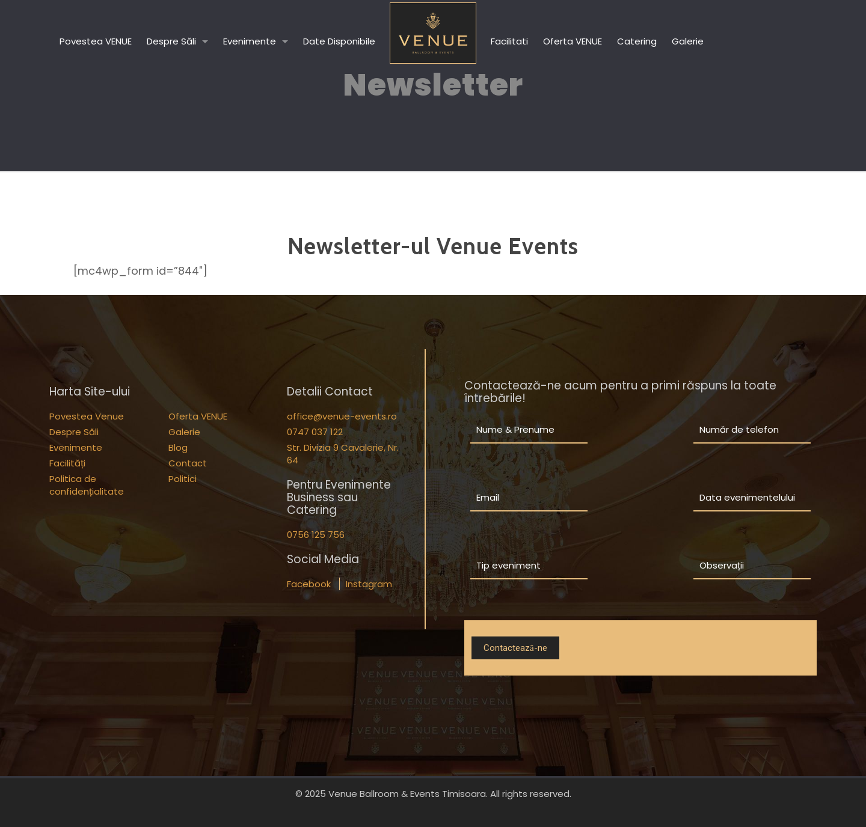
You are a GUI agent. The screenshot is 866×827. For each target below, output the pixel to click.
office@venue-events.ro (342, 416)
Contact (187, 463)
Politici (182, 478)
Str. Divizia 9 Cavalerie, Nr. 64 (343, 453)
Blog (178, 447)
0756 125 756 (316, 534)
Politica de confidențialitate (86, 485)
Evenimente (75, 447)
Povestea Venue (86, 416)
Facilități (67, 463)
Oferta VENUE (197, 416)
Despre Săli (74, 432)
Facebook (309, 584)
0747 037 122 (315, 432)
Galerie (184, 432)
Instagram (369, 584)
